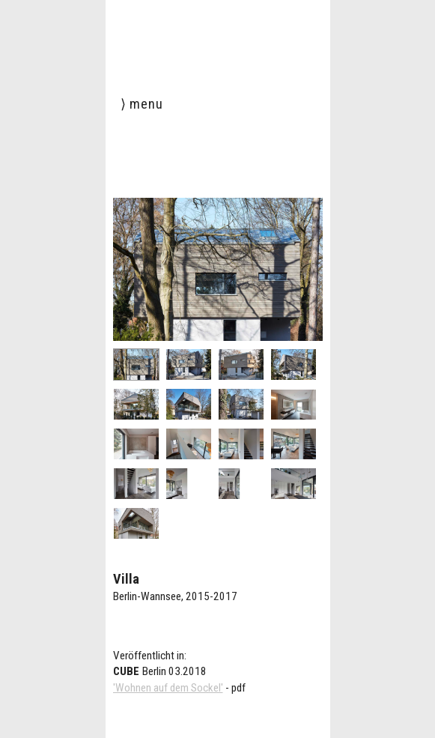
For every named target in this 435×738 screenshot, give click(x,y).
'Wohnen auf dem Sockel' (168, 688)
